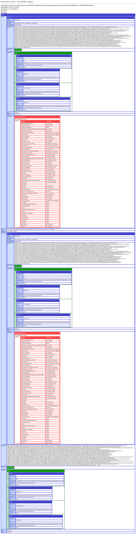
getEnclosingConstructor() (26, 165)
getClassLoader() (24, 138)
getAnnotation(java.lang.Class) (27, 132)
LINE (18, 61)
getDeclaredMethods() (25, 160)
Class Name (17, 119)
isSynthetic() (23, 222)
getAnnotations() (24, 134)
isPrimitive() (23, 220)
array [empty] (18, 49)
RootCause (3, 233)
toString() (23, 226)
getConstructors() (24, 145)
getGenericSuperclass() (26, 176)
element (9, 114)
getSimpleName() (24, 196)
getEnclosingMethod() (25, 167)
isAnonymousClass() (25, 205)
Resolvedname (11, 25)
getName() (23, 185)
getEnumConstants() (25, 169)
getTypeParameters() (25, 200)
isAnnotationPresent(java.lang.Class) (28, 204)
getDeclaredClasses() (25, 149)
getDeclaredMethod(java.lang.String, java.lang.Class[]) (32, 158)
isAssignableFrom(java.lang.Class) (28, 209)
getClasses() (23, 140)
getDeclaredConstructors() (26, 152)
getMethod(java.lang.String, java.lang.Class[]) (30, 180)
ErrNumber (10, 21)
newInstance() (24, 224)
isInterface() (23, 215)
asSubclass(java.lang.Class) (27, 123)
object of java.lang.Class (20, 116)
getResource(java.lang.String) (27, 191)
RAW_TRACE (19, 63)
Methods (17, 120)
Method (23, 121)
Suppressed (10, 49)
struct (3, 14)
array (16, 53)
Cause (2, 16)
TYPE (18, 67)
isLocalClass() (24, 216)
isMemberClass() (24, 218)
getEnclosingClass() (25, 163)
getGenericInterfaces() (25, 174)
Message (9, 23)
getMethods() (24, 182)
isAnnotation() (24, 202)
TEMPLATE (19, 65)
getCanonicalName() (25, 136)
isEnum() (23, 211)
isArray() (23, 207)
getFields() (23, 173)
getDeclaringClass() (25, 162)
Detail (9, 19)
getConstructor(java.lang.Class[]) (28, 143)
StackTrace (10, 26)
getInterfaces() (24, 178)
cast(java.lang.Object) (25, 125)
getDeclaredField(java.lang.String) (28, 154)
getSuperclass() (24, 198)
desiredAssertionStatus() (26, 127)
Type (9, 112)
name (2, 532)
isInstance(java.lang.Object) (27, 213)
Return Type (48, 121)
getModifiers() (24, 184)
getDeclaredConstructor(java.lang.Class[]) (29, 151)
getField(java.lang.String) (26, 171)
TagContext (10, 52)
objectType (10, 116)
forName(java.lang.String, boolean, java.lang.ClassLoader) (33, 129)
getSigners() (23, 194)
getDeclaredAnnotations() (26, 147)
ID (17, 59)
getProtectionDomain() (25, 189)
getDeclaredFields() (25, 156)
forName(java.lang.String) (26, 130)
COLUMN (19, 57)
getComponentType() (25, 141)
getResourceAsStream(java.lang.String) (29, 193)
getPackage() (24, 187)
